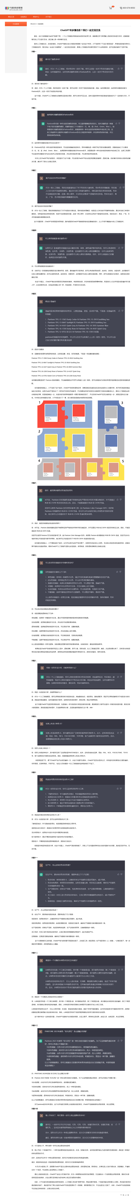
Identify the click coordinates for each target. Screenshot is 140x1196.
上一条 (127, 1195)
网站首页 (33, 24)
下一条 (122, 1195)
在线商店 (24, 17)
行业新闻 (16, 24)
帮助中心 (36, 17)
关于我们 (49, 17)
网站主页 (11, 17)
